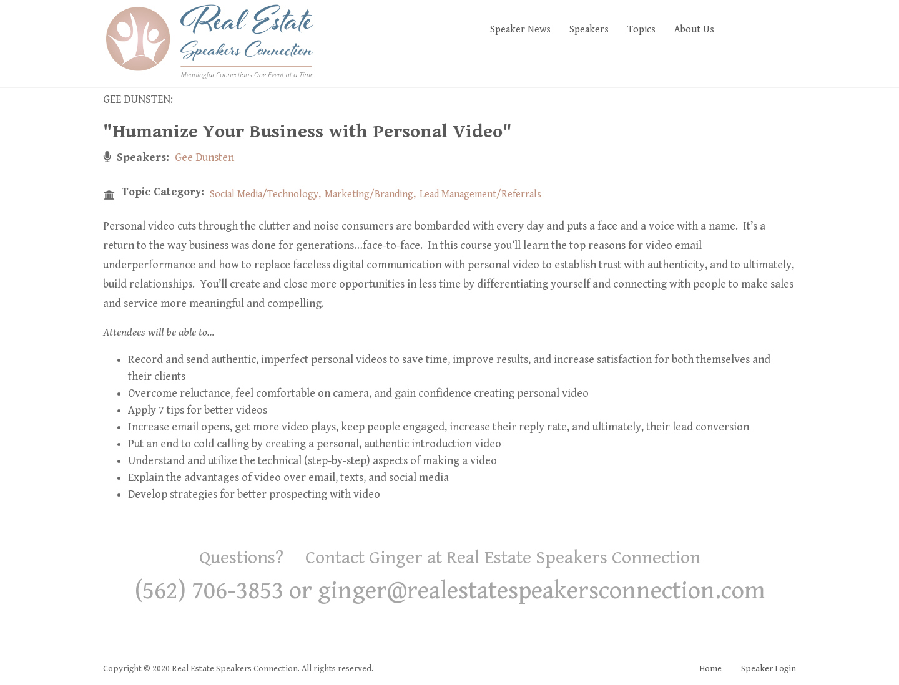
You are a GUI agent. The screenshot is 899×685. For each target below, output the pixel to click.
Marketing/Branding (369, 194)
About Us (694, 30)
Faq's (774, 29)
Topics (641, 30)
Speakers (589, 30)
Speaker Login (768, 669)
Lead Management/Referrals (480, 194)
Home (710, 669)
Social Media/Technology (264, 194)
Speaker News (520, 30)
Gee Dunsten (204, 157)
